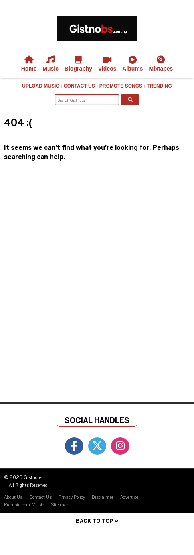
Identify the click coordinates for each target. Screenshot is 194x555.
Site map (60, 504)
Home (29, 64)
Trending (159, 86)
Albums (132, 64)
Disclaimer (102, 497)
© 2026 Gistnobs (23, 477)
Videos (107, 64)
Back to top (94, 520)
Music (50, 64)
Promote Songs (120, 86)
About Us (13, 497)
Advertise (129, 497)
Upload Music (40, 86)
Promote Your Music (24, 504)
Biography (78, 64)
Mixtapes (161, 64)
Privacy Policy (72, 497)
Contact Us (79, 86)
